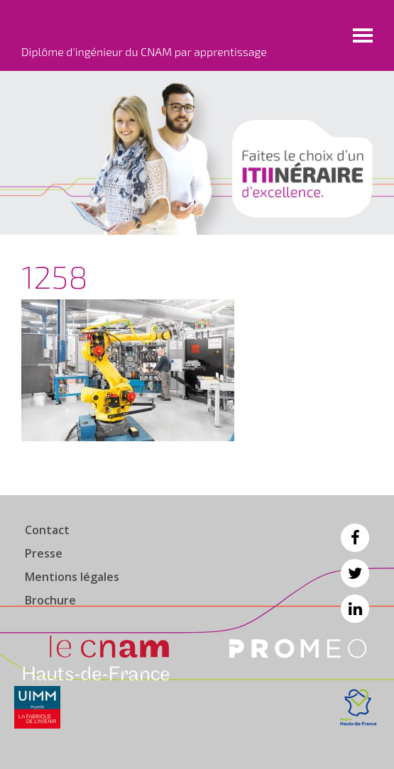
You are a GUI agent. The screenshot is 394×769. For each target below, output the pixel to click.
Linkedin (355, 608)
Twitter (355, 573)
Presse (43, 553)
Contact (47, 530)
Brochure (50, 600)
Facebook (355, 538)
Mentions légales (72, 576)
